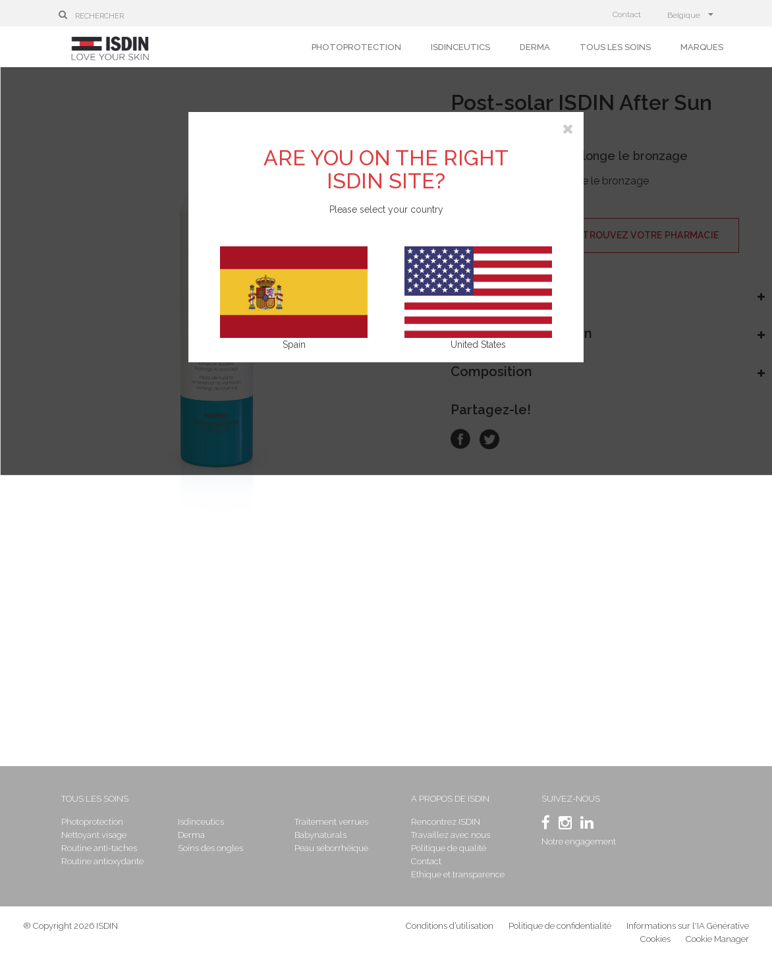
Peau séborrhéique (333, 848)
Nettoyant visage (97, 835)
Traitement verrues (333, 822)
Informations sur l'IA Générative (687, 927)
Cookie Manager (717, 940)
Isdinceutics (460, 47)
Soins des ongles (213, 848)
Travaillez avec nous (450, 835)
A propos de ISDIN (450, 799)
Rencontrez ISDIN (445, 822)
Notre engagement (577, 841)
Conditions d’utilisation (449, 927)
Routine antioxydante (106, 861)
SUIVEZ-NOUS (569, 799)
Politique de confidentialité (561, 927)
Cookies (655, 940)
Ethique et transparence (458, 874)
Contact (627, 14)
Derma (535, 47)
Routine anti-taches (103, 848)
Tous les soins (615, 47)
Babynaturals (322, 835)
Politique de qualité (448, 848)
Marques (701, 47)
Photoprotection (356, 47)
